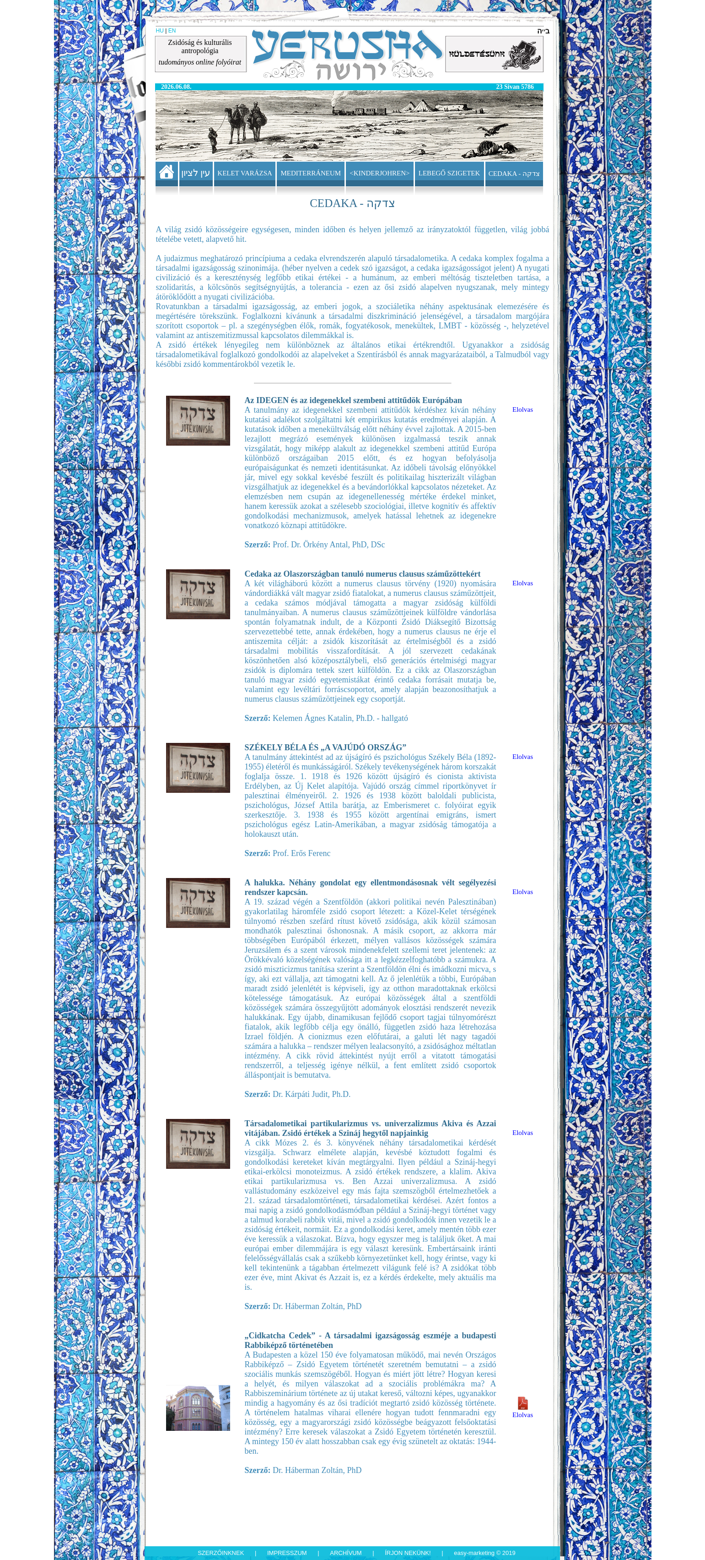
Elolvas (522, 409)
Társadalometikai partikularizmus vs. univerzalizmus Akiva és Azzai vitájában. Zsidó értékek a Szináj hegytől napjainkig (370, 1128)
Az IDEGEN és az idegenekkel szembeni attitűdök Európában (354, 400)
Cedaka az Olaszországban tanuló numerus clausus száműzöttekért (363, 573)
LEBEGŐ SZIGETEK (449, 173)
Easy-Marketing (474, 1552)
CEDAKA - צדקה (514, 173)
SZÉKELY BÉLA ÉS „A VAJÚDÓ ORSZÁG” (326, 747)
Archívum (345, 1552)
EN (172, 30)
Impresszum (287, 1552)
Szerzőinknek (221, 1552)
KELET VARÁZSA (244, 173)
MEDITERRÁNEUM (311, 173)
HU (160, 30)
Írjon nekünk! (408, 1552)
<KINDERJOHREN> (379, 173)
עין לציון (195, 173)
